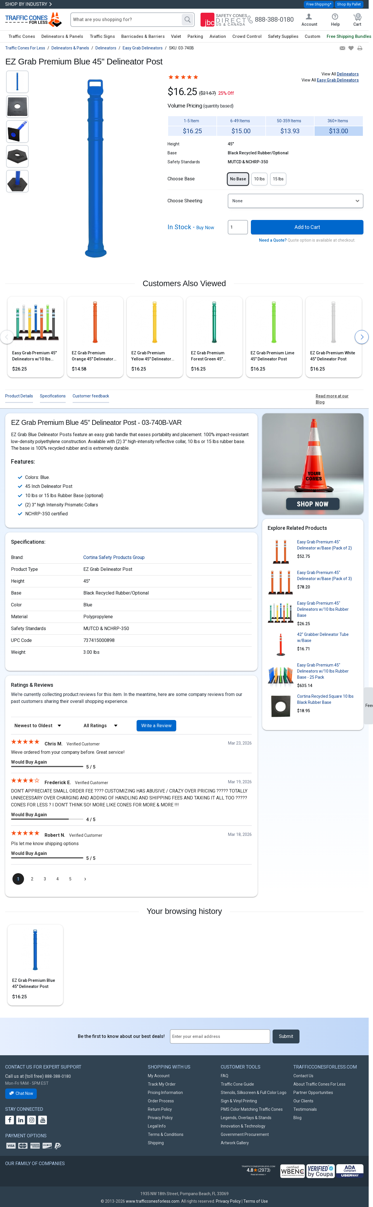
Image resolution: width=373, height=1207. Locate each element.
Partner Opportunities (313, 1092)
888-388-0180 (58, 1076)
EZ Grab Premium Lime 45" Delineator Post (272, 356)
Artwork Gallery (235, 1143)
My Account (159, 1075)
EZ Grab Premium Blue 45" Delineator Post (33, 983)
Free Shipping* (318, 4)
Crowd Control (247, 36)
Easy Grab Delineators (338, 80)
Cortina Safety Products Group (114, 557)
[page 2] (32, 879)
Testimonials (305, 1109)
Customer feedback (91, 396)
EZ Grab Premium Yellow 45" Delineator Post (151, 356)
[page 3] (44, 879)
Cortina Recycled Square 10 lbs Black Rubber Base (325, 699)
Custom (312, 36)
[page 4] (57, 879)
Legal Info (157, 1126)
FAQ (224, 1075)
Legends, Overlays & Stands (246, 1117)
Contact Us (303, 1075)
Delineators (348, 74)
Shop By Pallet (349, 4)
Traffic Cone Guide (237, 1084)
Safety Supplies (283, 36)
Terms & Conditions (165, 1134)
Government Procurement (245, 1134)
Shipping (156, 1143)
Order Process (161, 1101)
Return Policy (160, 1109)
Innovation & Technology (243, 1126)
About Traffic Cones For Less (319, 1084)
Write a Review (156, 725)
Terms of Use (255, 1201)
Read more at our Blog (332, 399)
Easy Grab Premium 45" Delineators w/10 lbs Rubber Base (34, 356)
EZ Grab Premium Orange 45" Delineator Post (92, 356)
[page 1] (18, 879)
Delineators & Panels (62, 36)
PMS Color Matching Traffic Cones (252, 1109)
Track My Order (162, 1084)
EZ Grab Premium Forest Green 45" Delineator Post (208, 356)
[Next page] (85, 879)
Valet (176, 36)
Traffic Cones (21, 36)
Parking (195, 36)
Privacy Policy (160, 1117)
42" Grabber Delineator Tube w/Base (323, 637)
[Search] (187, 19)
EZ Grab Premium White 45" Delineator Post (332, 356)
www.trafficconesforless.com (152, 1201)
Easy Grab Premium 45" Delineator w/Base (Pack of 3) (324, 575)
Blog (297, 1117)
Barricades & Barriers (143, 36)
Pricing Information (165, 1092)
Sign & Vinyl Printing (239, 1101)
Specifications (53, 396)
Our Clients (303, 1101)
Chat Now (21, 1094)
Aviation (218, 36)
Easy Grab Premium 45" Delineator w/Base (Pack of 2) (324, 545)
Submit (286, 1036)
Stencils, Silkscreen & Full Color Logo (253, 1092)
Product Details (19, 396)
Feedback (369, 705)
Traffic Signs (102, 36)
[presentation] (7, 337)
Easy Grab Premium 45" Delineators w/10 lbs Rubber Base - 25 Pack (323, 671)
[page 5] (70, 879)
